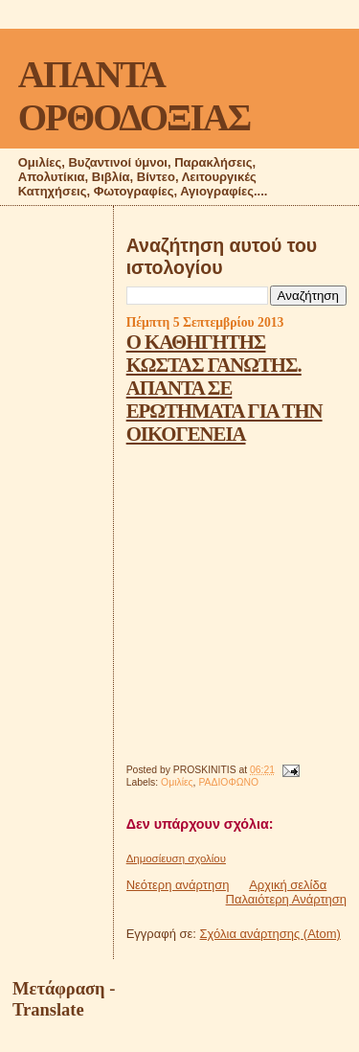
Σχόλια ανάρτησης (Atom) (270, 933)
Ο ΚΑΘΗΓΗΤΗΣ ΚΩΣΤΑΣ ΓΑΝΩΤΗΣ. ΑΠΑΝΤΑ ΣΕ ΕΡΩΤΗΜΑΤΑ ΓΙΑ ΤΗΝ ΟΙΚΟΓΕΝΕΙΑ (224, 388)
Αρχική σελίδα (287, 885)
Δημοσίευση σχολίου (176, 858)
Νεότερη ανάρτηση (178, 885)
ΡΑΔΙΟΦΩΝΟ (228, 782)
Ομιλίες (177, 782)
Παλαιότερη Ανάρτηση (286, 899)
